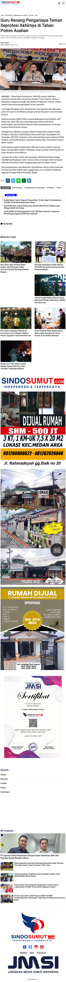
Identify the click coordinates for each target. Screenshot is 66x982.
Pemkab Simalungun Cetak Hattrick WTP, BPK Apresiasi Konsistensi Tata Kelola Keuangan (49, 267)
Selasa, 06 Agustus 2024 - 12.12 (9, 45)
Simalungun (5, 792)
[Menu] (64, 3)
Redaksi (23, 953)
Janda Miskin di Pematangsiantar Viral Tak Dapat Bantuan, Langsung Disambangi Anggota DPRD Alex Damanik (31, 212)
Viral (36, 15)
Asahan (3, 775)
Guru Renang (8, 15)
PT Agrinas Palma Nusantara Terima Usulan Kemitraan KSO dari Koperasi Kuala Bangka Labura (30, 856)
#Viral (59, 188)
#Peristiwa (50, 188)
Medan (3, 788)
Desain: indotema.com (33, 979)
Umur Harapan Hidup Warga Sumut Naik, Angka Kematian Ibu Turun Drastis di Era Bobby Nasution (49, 333)
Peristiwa (31, 15)
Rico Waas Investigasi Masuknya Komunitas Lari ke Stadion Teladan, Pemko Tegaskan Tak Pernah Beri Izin (16, 333)
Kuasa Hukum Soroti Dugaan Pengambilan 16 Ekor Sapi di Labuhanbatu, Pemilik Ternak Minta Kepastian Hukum (33, 201)
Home (2, 15)
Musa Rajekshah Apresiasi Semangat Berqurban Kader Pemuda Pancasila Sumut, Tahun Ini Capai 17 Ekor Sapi (38, 864)
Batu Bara (4, 779)
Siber (32, 953)
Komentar (62, 44)
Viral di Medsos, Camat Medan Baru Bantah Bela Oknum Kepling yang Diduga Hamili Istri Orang (32, 207)
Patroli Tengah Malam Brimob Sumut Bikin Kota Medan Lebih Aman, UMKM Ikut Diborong (50, 300)
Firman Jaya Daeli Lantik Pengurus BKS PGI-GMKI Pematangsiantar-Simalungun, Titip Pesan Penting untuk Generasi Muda (39, 898)
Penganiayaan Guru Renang (20, 15)
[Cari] (59, 3)
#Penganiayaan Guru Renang (34, 188)
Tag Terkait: (6, 188)
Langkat (4, 783)
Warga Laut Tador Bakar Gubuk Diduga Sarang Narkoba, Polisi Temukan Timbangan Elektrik (13, 366)
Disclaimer (41, 953)
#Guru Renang (17, 188)
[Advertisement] (33, 811)
